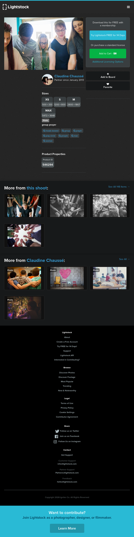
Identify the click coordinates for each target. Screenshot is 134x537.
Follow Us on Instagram (69, 441)
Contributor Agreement (67, 416)
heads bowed (50, 130)
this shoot (37, 188)
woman (48, 140)
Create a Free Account (67, 341)
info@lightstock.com (67, 463)
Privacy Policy (67, 407)
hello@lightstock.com (67, 481)
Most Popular (67, 381)
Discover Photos (67, 372)
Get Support (67, 454)
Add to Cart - (108, 53)
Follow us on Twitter (69, 430)
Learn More (67, 528)
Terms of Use (67, 403)
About (67, 337)
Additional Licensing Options (107, 62)
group (66, 130)
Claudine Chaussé (69, 76)
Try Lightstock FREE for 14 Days (108, 35)
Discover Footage (67, 377)
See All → (124, 259)
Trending (67, 385)
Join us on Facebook (69, 436)
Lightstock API (67, 355)
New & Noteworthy (67, 390)
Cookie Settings (67, 412)
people (63, 135)
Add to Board (108, 76)
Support (67, 350)
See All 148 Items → (119, 187)
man (74, 135)
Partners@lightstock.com (67, 472)
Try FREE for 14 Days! (67, 346)
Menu (128, 7)
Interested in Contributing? (67, 359)
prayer (77, 130)
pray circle (49, 135)
